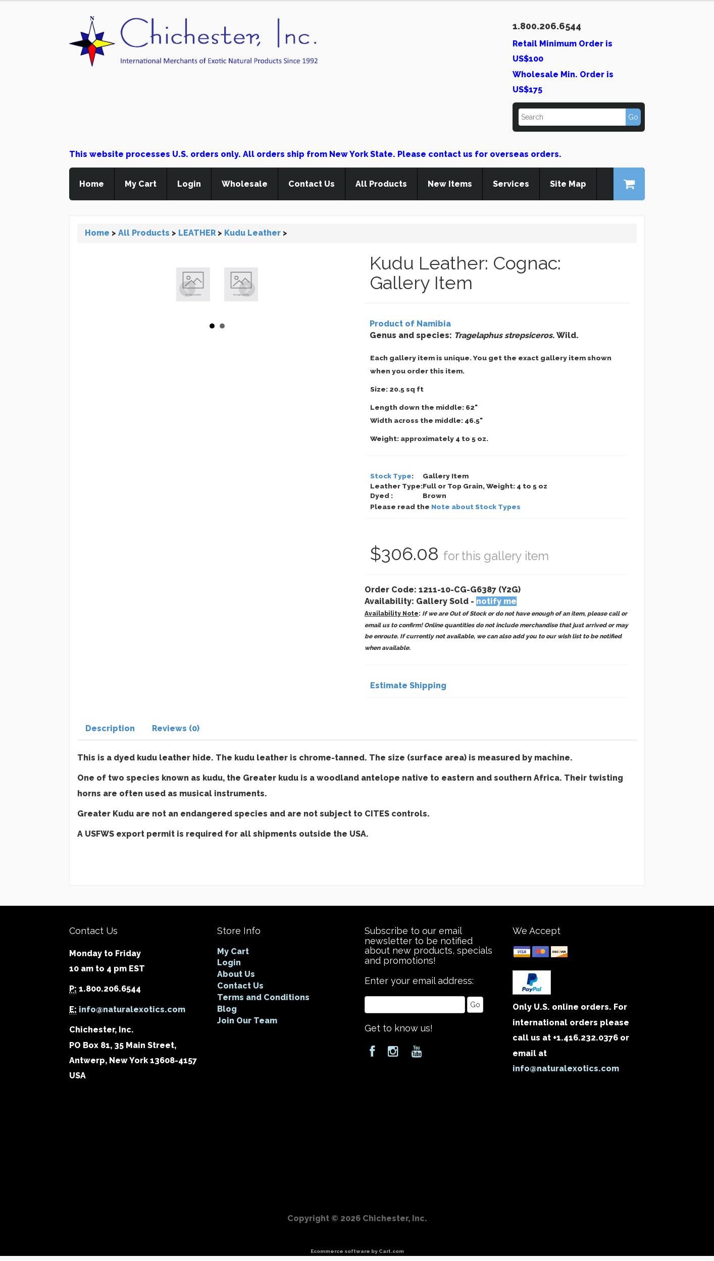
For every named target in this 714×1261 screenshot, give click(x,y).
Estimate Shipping (408, 685)
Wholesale (245, 184)
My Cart (141, 184)
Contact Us (311, 184)
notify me (496, 601)
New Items (450, 184)
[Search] (579, 117)
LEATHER (197, 233)
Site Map (568, 184)
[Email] (415, 1004)
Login (189, 184)
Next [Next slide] (247, 289)
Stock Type (391, 476)
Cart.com (391, 1251)
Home (91, 184)
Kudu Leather (252, 233)
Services (511, 184)
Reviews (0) (175, 728)
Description (110, 728)
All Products (381, 184)
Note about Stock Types (476, 507)
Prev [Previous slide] (187, 289)
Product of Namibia (410, 323)
